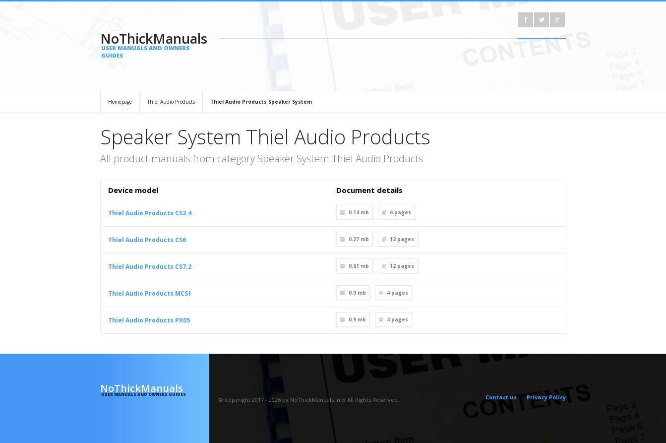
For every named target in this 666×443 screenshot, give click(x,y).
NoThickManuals (155, 44)
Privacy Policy (546, 397)
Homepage (120, 101)
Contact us (501, 397)
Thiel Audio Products (171, 101)
